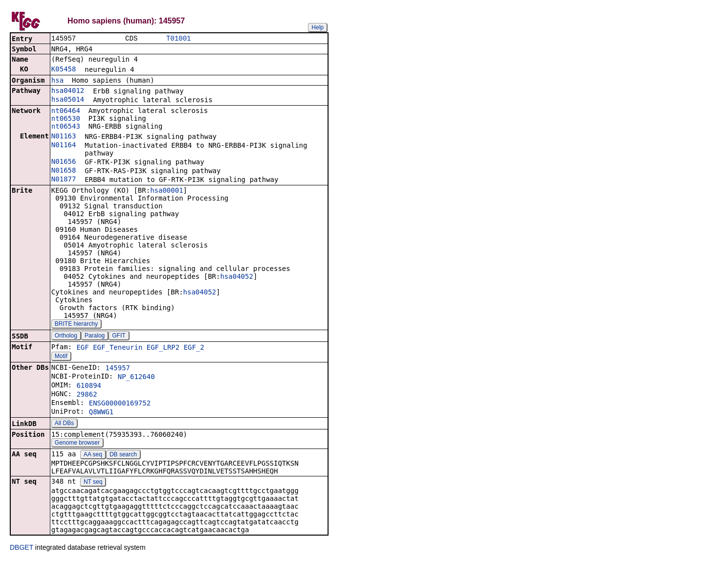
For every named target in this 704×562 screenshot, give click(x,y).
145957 (117, 369)
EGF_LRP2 (163, 348)
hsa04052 (236, 277)
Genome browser (77, 443)
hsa (57, 81)
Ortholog (66, 336)
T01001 (178, 39)
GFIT (118, 336)
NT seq (93, 482)
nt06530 (65, 119)
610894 (88, 386)
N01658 (63, 171)
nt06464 (65, 111)
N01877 (63, 180)
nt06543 (65, 127)
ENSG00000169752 (120, 404)
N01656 (63, 162)
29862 (86, 395)
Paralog (95, 336)
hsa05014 (67, 100)
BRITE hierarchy (76, 324)
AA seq (93, 455)
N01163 (63, 137)
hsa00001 (166, 191)
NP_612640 (136, 378)
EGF (82, 348)
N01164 (63, 146)
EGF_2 (194, 348)
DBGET (21, 548)
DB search (123, 455)
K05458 (63, 70)
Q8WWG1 (101, 413)
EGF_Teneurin (117, 348)
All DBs (64, 424)
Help (317, 27)
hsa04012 (67, 91)
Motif (61, 357)
